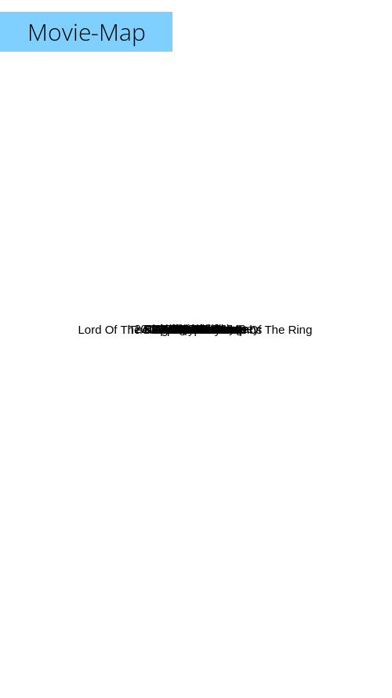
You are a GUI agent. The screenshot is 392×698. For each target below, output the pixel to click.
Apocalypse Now (233, 577)
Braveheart (264, 298)
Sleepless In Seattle (141, 457)
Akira (85, 592)
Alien (208, 458)
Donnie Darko (84, 190)
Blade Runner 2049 (205, 267)
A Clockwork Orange (74, 114)
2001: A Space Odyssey (256, 165)
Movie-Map (86, 32)
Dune (199, 129)
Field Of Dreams (142, 360)
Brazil (208, 291)
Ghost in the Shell (65, 592)
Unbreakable (220, 328)
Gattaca (363, 208)
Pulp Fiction (181, 92)
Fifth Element (315, 250)
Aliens (308, 490)
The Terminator (91, 405)
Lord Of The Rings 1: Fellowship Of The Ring (170, 316)
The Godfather (261, 468)
